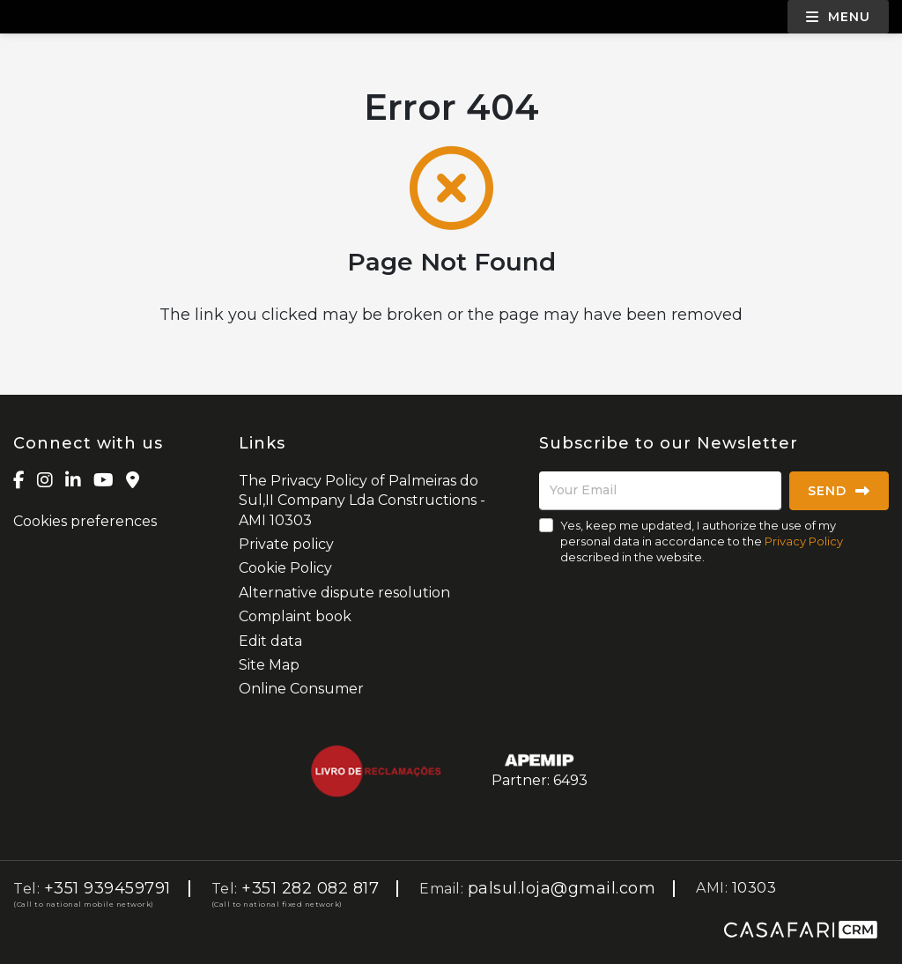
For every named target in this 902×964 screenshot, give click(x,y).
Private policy (286, 544)
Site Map (269, 664)
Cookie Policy (285, 568)
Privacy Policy (804, 541)
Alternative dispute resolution (344, 592)
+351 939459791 (107, 888)
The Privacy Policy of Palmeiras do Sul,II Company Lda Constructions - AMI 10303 (362, 500)
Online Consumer (301, 688)
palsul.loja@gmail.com (562, 888)
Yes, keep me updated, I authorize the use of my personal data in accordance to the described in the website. (701, 541)
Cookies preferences (85, 521)
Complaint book (295, 616)
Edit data (270, 641)
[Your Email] (660, 490)
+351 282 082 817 (310, 888)
